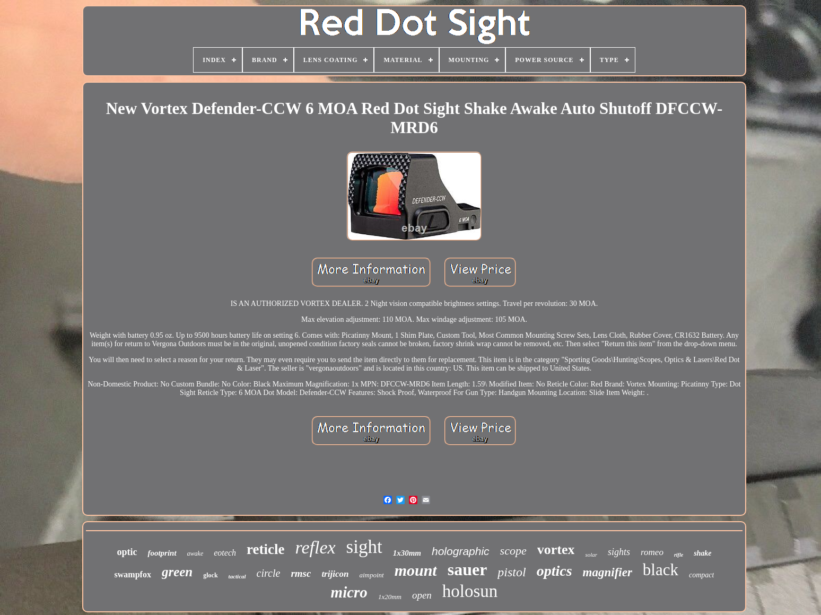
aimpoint (371, 575)
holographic (461, 551)
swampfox (133, 574)
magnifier (607, 572)
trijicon (334, 574)
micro (349, 592)
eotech (225, 552)
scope (513, 550)
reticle (265, 549)
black (660, 569)
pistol (511, 572)
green (177, 572)
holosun (470, 591)
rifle (678, 555)
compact (701, 575)
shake (702, 553)
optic (127, 552)
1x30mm (407, 553)
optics (554, 571)
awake (195, 553)
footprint (161, 553)
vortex (556, 549)
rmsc (301, 573)
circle (269, 573)
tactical (237, 576)
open (422, 595)
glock (210, 575)
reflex (315, 547)
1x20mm (389, 597)
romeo (652, 552)
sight (364, 547)
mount (416, 570)
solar (591, 554)
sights (619, 552)
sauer (467, 569)
